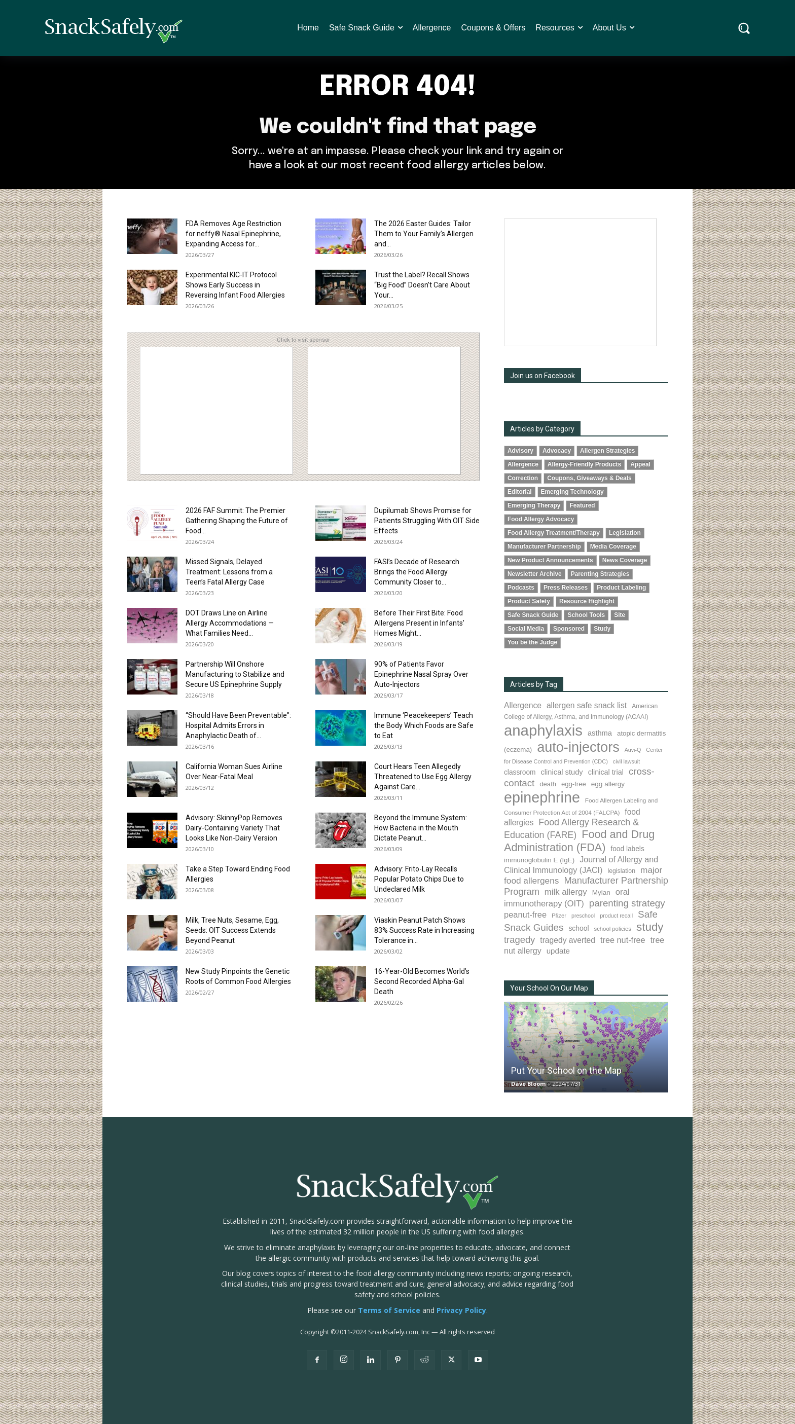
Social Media (526, 628)
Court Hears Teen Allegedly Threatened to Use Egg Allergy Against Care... (423, 776)
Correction (523, 478)
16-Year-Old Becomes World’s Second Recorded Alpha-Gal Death (421, 981)
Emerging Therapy (534, 505)
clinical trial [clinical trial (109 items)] (606, 772)
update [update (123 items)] (558, 950)
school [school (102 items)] (578, 928)
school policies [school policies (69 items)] (612, 929)
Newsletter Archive (535, 573)
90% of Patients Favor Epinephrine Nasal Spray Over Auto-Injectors (421, 674)
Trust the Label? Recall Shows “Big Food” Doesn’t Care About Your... (422, 285)
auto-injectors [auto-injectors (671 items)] (578, 747)
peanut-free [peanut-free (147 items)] (525, 914)
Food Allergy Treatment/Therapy (554, 532)
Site (619, 614)
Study (602, 628)
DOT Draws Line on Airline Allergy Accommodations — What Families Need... (230, 623)
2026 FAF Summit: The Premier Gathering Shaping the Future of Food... (237, 520)
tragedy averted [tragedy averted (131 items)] (567, 940)
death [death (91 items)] (547, 784)
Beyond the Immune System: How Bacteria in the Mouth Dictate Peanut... (420, 828)
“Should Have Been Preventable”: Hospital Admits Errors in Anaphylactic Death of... (238, 725)
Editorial (520, 491)
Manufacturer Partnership (544, 546)
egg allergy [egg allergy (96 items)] (608, 784)
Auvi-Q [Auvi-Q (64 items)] (633, 750)
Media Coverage (613, 546)
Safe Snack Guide (533, 614)
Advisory (520, 450)
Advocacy (557, 450)
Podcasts (521, 587)
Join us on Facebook (542, 376)
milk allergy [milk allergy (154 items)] (566, 892)
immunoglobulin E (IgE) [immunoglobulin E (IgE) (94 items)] (539, 860)
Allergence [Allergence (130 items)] (522, 705)
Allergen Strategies (607, 450)
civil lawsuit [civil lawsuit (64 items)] (626, 761)
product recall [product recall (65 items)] (616, 915)
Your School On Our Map (549, 988)
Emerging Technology (572, 491)
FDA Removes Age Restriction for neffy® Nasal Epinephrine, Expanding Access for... (233, 234)
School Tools (586, 614)
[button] (744, 28)
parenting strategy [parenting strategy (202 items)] (627, 903)
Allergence (523, 464)
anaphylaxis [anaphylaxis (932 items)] (543, 730)
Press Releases (566, 587)
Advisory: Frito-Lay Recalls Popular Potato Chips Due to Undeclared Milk (419, 879)
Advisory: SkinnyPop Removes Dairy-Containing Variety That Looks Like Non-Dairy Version (234, 828)
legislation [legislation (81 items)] (621, 870)
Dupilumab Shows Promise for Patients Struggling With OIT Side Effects (427, 520)
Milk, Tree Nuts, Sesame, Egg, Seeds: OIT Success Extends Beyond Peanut (232, 930)
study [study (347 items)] (650, 927)
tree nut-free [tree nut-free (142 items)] (622, 939)
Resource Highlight (587, 601)
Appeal (640, 464)
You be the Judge (532, 642)
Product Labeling (621, 587)
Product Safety (529, 601)
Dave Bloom (528, 1083)
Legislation (625, 532)
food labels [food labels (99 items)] (627, 849)
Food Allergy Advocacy (541, 519)
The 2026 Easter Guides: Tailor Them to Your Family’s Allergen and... (424, 234)
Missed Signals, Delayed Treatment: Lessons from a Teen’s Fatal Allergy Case (229, 572)
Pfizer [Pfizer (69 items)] (559, 915)
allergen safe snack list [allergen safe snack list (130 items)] (587, 705)
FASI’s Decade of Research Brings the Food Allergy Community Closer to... (416, 572)
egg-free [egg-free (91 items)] (573, 784)
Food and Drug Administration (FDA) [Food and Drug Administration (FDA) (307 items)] (579, 841)
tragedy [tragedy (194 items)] (519, 939)
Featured (582, 505)
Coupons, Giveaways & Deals (589, 478)
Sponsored (569, 628)
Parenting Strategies (600, 573)
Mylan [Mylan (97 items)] (601, 892)
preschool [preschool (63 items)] (583, 915)
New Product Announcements (550, 560)
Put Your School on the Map (566, 1070)
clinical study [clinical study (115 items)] (562, 772)
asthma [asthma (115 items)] (600, 733)
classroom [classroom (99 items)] (520, 772)
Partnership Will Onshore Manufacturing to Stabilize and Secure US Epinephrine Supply (235, 674)
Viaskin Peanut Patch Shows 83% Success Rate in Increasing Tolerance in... (424, 930)
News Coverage (624, 560)
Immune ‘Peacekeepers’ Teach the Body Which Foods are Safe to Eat (424, 725)
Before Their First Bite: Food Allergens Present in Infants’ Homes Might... (419, 623)
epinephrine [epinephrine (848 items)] (542, 797)
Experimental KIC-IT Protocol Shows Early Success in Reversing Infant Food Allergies (235, 285)
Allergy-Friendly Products (584, 464)
